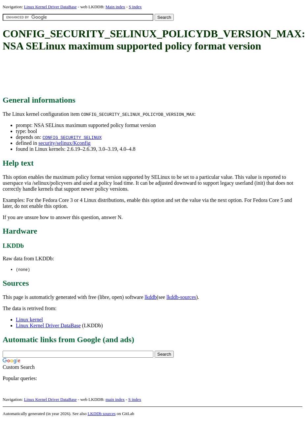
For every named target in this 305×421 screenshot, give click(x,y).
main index (115, 399)
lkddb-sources (181, 297)
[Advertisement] (123, 74)
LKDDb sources (102, 413)
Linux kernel (29, 320)
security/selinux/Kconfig (64, 143)
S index (135, 6)
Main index (115, 6)
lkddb (151, 297)
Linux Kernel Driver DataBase (50, 6)
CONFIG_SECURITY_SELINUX (72, 137)
